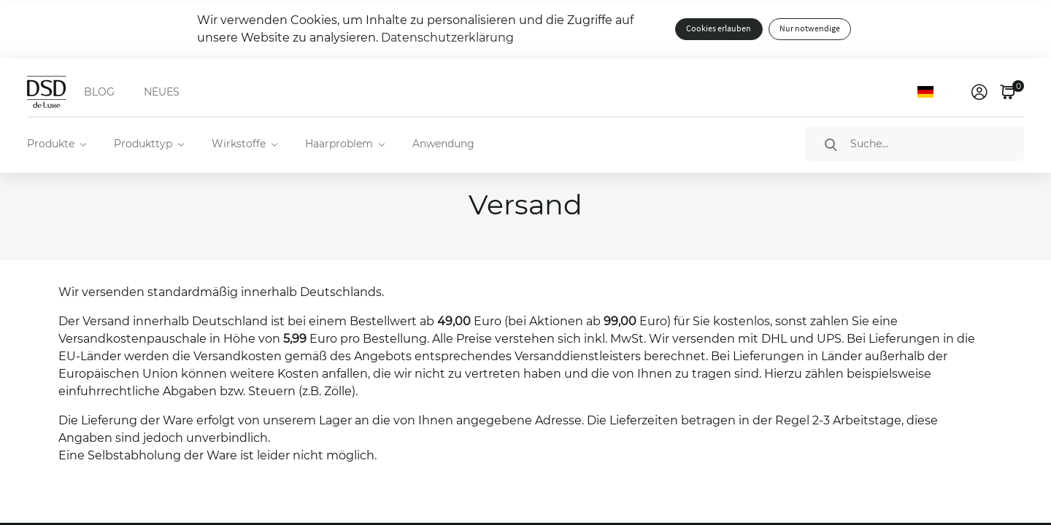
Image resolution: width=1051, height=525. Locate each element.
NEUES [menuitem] (162, 91)
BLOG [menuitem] (99, 91)
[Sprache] (938, 92)
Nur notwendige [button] (809, 28)
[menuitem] (56, 143)
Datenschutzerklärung (447, 37)
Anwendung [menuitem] (443, 143)
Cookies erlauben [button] (718, 28)
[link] (979, 92)
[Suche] (914, 143)
